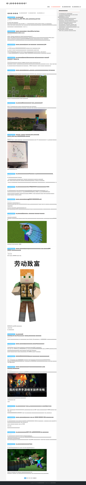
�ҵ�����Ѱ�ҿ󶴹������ (65, 13)
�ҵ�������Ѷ (56, 6)
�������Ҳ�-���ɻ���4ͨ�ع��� (68, 25)
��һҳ (34, 478)
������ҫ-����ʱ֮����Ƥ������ (68, 20)
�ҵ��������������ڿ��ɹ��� (68, 14)
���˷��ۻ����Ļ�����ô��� (67, 30)
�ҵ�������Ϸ (16, 3)
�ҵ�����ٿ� (76, 6)
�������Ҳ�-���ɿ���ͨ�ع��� (67, 22)
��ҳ (48, 6)
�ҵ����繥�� (66, 6)
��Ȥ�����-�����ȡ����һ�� (67, 24)
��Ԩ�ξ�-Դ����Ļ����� (66, 23)
